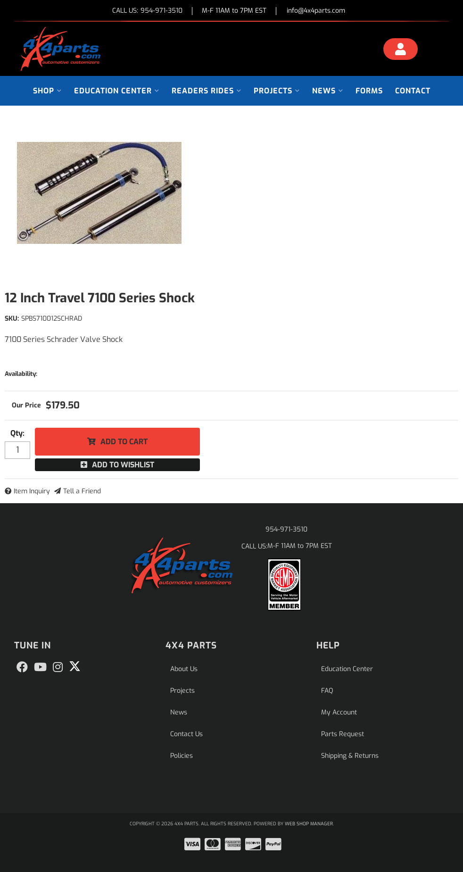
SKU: (12, 318)
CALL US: (147, 11)
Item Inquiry (32, 491)
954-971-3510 (286, 529)
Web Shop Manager (309, 824)
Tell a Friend (82, 491)
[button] (47, 91)
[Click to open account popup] (400, 50)
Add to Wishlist (123, 465)
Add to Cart (124, 442)
